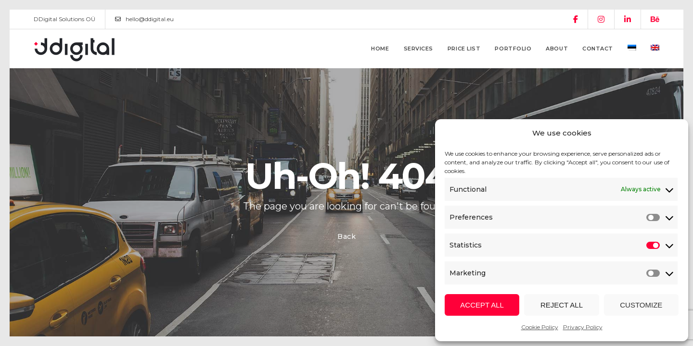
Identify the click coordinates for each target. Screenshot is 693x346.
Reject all (561, 305)
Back (346, 236)
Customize (641, 305)
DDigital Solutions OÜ (64, 19)
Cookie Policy (539, 327)
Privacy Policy (583, 327)
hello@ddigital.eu (144, 19)
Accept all (482, 305)
